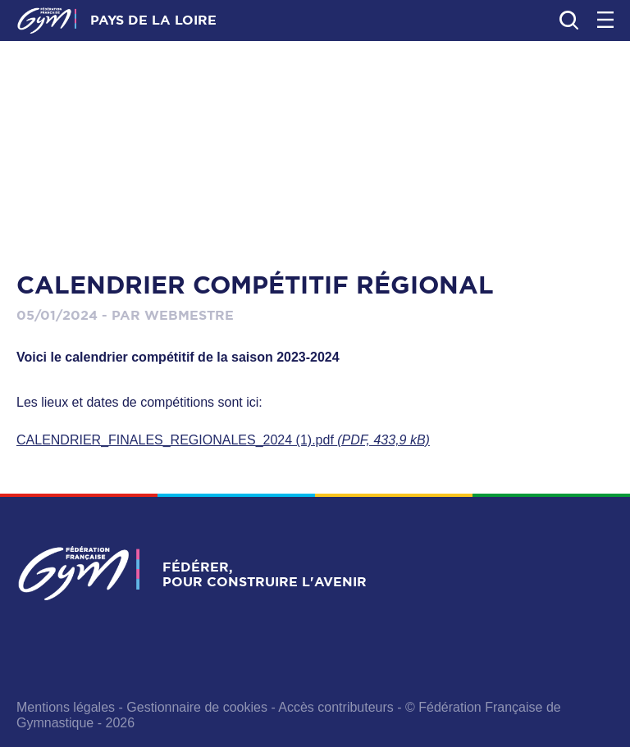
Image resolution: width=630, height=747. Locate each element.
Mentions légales (65, 707)
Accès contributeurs (336, 707)
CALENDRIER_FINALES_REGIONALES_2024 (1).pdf (223, 440)
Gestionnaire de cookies (196, 707)
